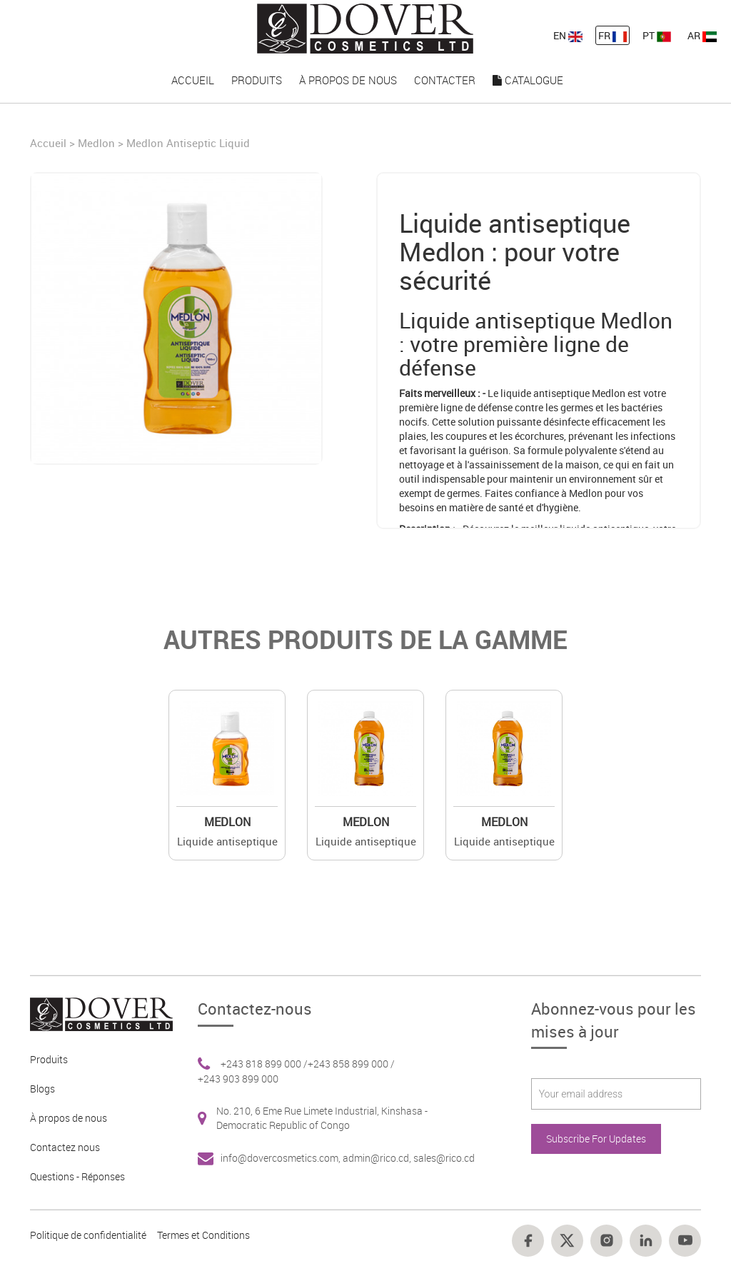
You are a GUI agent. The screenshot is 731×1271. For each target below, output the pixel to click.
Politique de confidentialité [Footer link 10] (88, 1235)
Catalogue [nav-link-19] (528, 80)
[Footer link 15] (567, 1241)
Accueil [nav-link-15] (192, 80)
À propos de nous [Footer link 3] (68, 1118)
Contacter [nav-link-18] (444, 80)
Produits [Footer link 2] (49, 1059)
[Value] (227, 748)
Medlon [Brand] (96, 143)
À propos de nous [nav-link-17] (348, 80)
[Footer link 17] (646, 1241)
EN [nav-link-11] (568, 35)
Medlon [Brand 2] (227, 822)
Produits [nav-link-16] (256, 80)
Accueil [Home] (49, 143)
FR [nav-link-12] (612, 35)
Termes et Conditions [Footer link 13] (203, 1235)
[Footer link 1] (96, 1013)
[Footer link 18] (685, 1241)
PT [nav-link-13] (656, 35)
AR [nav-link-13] (702, 35)
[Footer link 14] (528, 1241)
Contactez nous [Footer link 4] (65, 1147)
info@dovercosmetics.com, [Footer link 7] (282, 1158)
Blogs (42, 1088)
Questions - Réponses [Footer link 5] (77, 1176)
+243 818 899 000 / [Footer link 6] (264, 1063)
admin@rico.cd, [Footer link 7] (378, 1158)
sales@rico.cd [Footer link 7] (444, 1158)
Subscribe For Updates (596, 1138)
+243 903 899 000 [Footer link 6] (238, 1078)
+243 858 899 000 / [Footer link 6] (351, 1063)
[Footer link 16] (606, 1241)
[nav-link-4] (365, 27)
